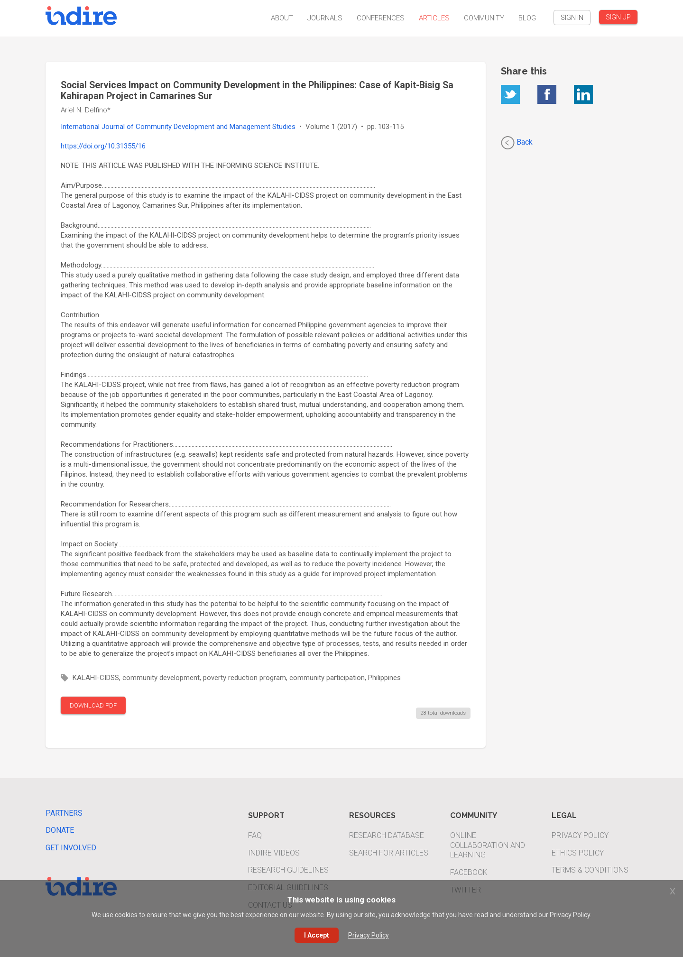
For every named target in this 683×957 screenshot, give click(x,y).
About (282, 18)
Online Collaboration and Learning (487, 845)
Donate (60, 830)
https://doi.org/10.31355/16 (103, 146)
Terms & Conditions (590, 869)
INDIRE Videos (274, 852)
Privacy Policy (580, 835)
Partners (64, 813)
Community (484, 18)
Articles (434, 18)
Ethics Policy (578, 852)
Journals (324, 18)
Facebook (469, 872)
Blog (527, 18)
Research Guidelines (288, 869)
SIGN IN (572, 17)
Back (517, 142)
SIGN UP (618, 17)
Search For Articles (388, 852)
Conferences (381, 18)
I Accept (316, 935)
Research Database (386, 835)
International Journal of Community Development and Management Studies (178, 126)
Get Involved (71, 847)
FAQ (255, 835)
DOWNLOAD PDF (93, 705)
